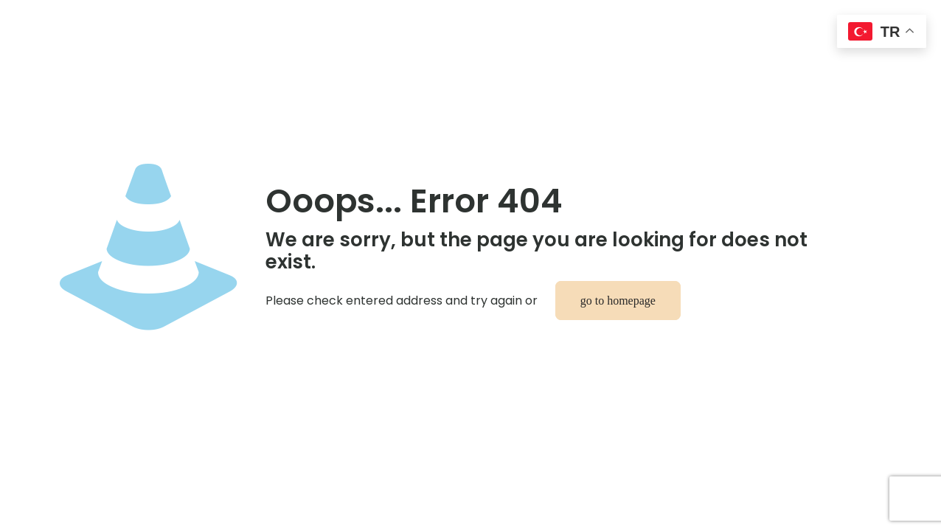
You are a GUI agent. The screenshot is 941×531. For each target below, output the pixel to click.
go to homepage (618, 300)
